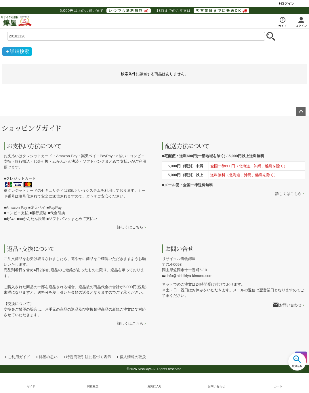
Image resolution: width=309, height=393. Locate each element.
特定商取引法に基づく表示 (88, 357)
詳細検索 (19, 51)
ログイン (288, 3)
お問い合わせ (290, 305)
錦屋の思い (48, 357)
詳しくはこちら (130, 227)
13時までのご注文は (203, 10)
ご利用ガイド (19, 357)
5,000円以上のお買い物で (105, 10)
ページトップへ (301, 111)
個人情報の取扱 (133, 357)
